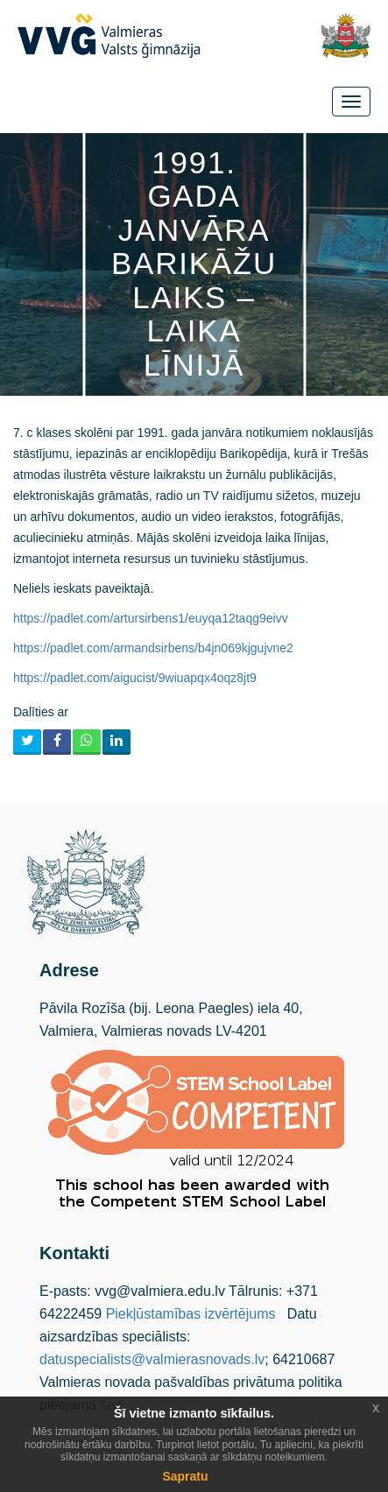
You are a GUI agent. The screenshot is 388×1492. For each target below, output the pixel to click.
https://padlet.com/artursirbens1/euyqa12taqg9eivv (150, 618)
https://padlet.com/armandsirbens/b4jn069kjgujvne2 (153, 648)
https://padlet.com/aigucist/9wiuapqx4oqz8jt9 (135, 678)
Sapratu (185, 1476)
